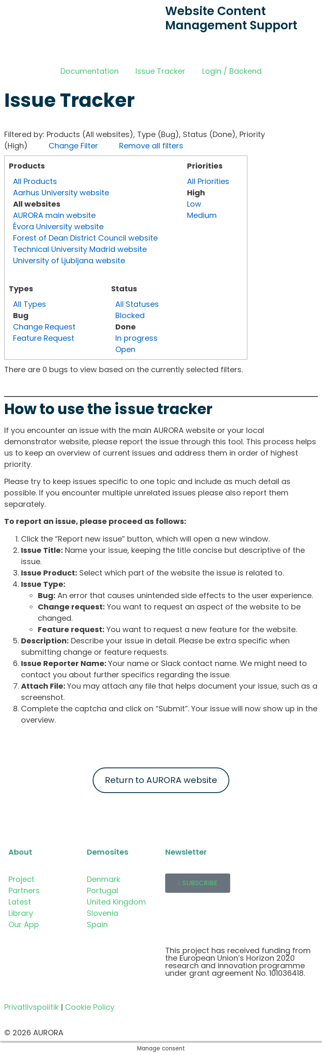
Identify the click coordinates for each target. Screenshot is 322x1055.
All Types (29, 304)
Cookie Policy (89, 1007)
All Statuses (137, 304)
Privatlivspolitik (31, 1007)
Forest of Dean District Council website (85, 238)
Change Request (44, 326)
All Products (35, 181)
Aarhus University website (61, 192)
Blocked (130, 315)
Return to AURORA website (161, 780)
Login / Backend (232, 71)
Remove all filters (151, 145)
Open (125, 349)
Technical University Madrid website (80, 249)
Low (194, 204)
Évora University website (58, 226)
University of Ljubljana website (69, 260)
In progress (136, 338)
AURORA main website (54, 215)
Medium (202, 215)
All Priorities (208, 181)
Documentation (89, 71)
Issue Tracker (160, 71)
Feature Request (43, 338)
